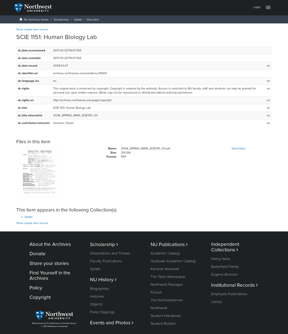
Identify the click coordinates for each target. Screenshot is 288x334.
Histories (97, 296)
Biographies (99, 288)
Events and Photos (111, 323)
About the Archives (50, 244)
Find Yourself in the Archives (49, 275)
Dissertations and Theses (110, 253)
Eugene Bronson (224, 274)
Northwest (159, 308)
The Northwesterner (167, 300)
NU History (103, 280)
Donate (37, 254)
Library (216, 301)
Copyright (40, 297)
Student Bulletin (163, 323)
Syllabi (78, 19)
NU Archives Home (36, 19)
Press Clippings (102, 312)
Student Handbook (166, 315)
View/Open (239, 148)
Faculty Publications (106, 261)
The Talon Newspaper (168, 276)
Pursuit (156, 292)
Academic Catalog (165, 253)
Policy (35, 288)
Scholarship (61, 19)
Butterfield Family (225, 266)
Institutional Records (234, 285)
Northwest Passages (167, 284)
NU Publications (169, 244)
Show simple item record (32, 29)
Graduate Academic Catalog (173, 261)
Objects (96, 304)
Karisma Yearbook (165, 269)
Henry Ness (220, 259)
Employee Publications (229, 294)
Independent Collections (225, 247)
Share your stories (49, 263)
